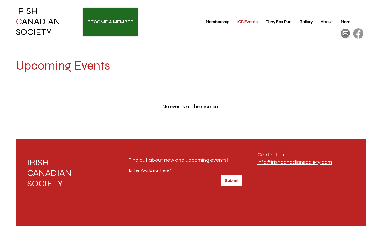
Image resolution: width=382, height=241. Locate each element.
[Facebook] (358, 33)
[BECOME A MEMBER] (110, 22)
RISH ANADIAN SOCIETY (38, 21)
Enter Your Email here (149, 170)
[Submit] (231, 180)
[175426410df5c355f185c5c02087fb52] (345, 33)
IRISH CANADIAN (49, 167)
